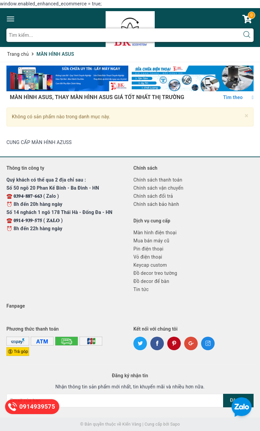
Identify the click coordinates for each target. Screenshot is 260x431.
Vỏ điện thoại (147, 257)
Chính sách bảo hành (156, 204)
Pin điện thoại (148, 249)
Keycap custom (150, 265)
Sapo (175, 424)
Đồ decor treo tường (155, 273)
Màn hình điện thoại (155, 232)
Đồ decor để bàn (151, 281)
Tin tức (141, 289)
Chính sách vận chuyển (158, 188)
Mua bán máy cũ (151, 240)
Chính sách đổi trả (153, 196)
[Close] (246, 115)
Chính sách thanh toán (157, 180)
